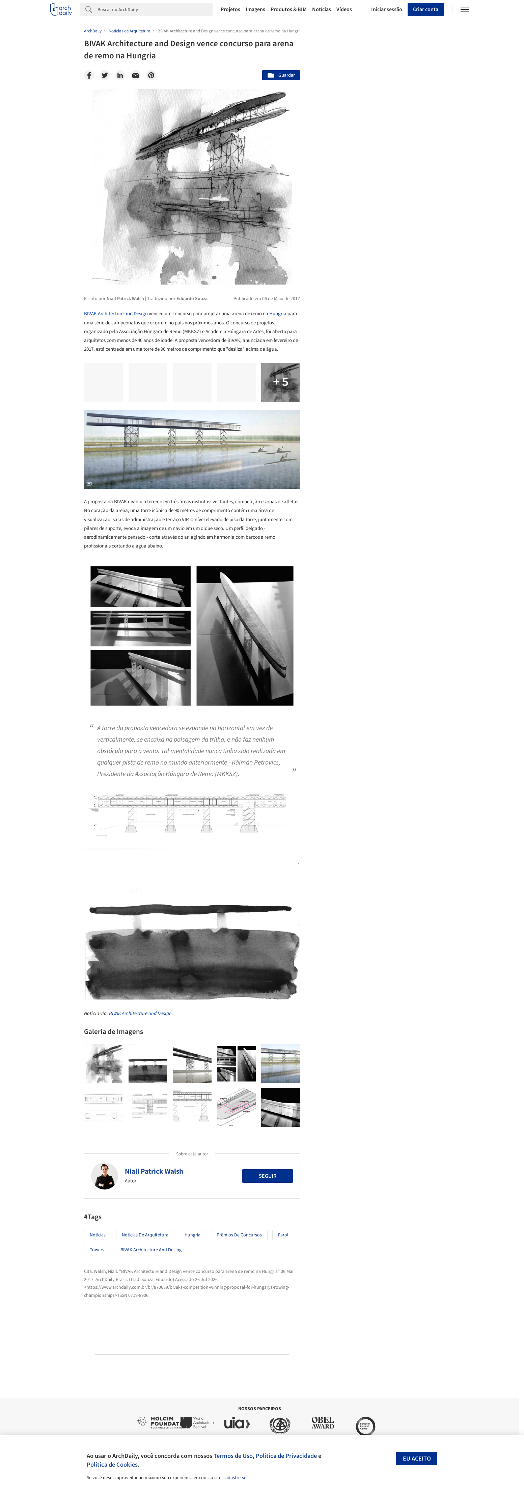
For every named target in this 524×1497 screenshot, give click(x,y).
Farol (283, 1235)
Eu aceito (417, 1458)
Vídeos (344, 9)
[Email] (136, 75)
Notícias (321, 9)
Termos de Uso (233, 1455)
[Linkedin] (120, 75)
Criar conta (425, 9)
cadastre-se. (235, 1477)
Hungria (277, 313)
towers (97, 1250)
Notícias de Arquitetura (145, 1235)
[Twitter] (105, 75)
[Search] (155, 9)
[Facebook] (89, 75)
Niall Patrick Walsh (154, 1171)
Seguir (267, 1176)
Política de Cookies (112, 1464)
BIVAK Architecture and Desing (151, 1250)
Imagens (255, 9)
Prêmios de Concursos (239, 1235)
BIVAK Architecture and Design (116, 313)
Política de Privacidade (286, 1455)
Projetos (230, 9)
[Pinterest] (151, 75)
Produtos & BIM (289, 9)
